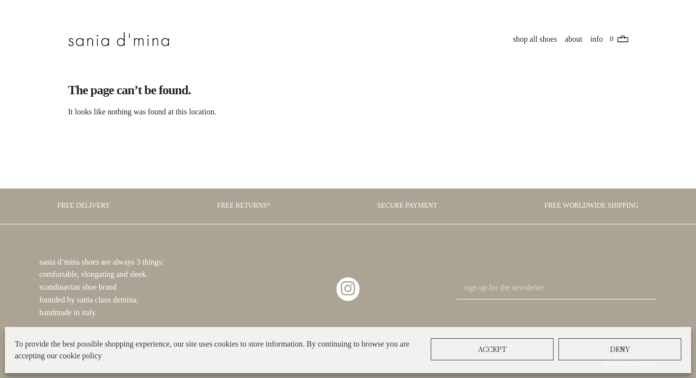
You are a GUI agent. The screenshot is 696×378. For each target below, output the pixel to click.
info (596, 39)
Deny (620, 349)
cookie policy (80, 355)
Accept (492, 349)
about (574, 39)
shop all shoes (535, 39)
